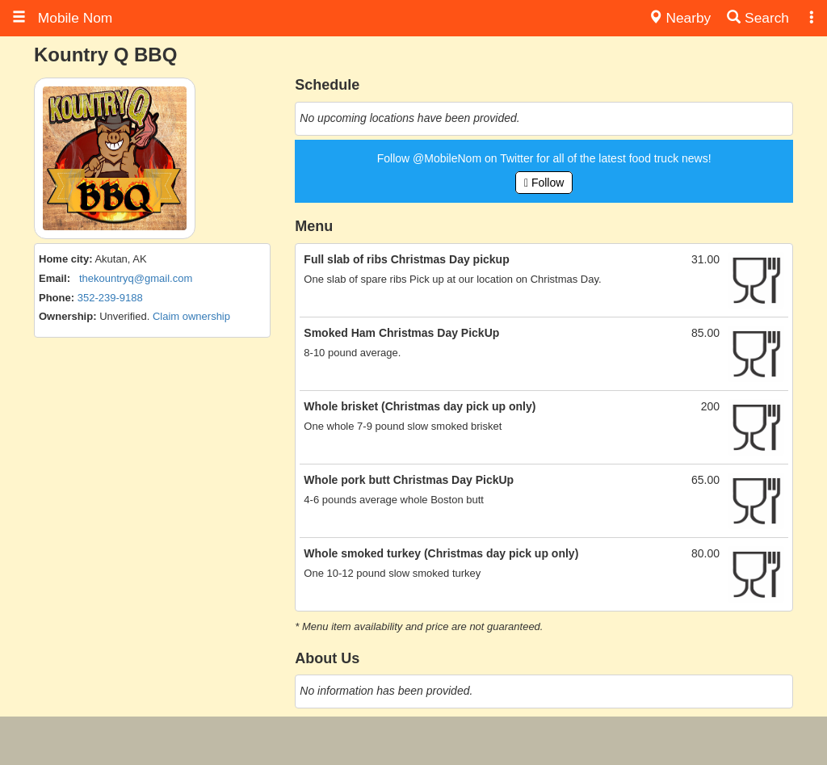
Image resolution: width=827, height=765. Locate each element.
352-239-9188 (110, 298)
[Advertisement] (413, 741)
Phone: (56, 298)
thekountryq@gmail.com (135, 278)
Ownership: (68, 316)
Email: (54, 278)
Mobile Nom (62, 18)
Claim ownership (191, 316)
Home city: (65, 259)
